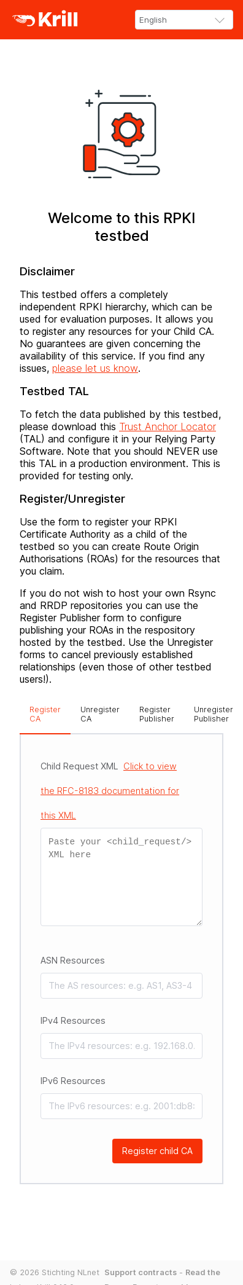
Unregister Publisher (213, 714)
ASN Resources (72, 960)
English (153, 20)
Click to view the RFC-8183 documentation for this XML (109, 790)
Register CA (45, 714)
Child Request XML (109, 790)
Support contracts (140, 1272)
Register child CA (157, 1150)
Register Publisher (156, 714)
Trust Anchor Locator (167, 426)
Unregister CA (100, 714)
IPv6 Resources (73, 1080)
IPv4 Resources (73, 1020)
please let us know (95, 368)
